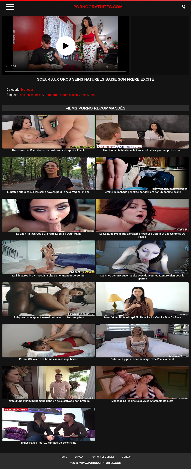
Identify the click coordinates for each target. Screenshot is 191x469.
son (92, 94)
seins (75, 94)
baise (30, 94)
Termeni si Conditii (102, 456)
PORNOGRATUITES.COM (98, 6)
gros (55, 94)
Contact (126, 456)
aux (22, 94)
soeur (84, 94)
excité (39, 94)
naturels (65, 94)
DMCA (79, 456)
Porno (63, 456)
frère (48, 94)
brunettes (27, 89)
